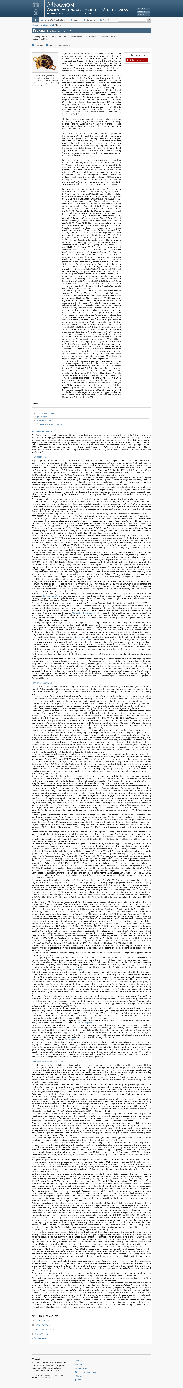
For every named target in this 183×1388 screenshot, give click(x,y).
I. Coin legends (78, 969)
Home (34, 25)
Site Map (79, 1376)
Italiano (141, 9)
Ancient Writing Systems (53, 20)
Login (78, 1380)
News (75, 20)
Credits (78, 1364)
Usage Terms (81, 1368)
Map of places (41, 1338)
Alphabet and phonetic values (50, 424)
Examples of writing (45, 1329)
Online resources (135, 60)
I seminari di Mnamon (85, 1372)
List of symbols (42, 1324)
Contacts (79, 1360)
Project (105, 20)
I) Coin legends (43, 416)
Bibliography (41, 1333)
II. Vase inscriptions (52, 596)
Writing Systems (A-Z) (47, 25)
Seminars (89, 20)
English (141, 12)
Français (142, 15)
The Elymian (45, 413)
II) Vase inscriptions (45, 420)
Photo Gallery (42, 1320)
